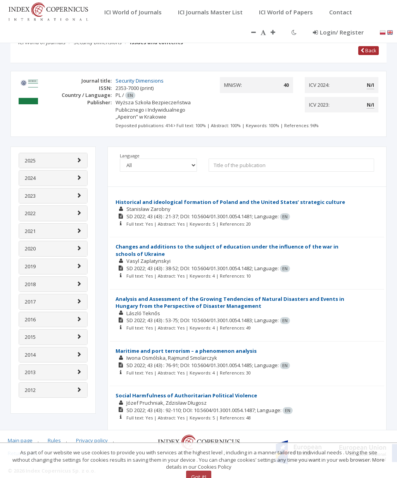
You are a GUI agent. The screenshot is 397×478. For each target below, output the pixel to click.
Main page (20, 440)
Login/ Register (338, 32)
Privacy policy (92, 440)
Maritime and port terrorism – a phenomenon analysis (186, 350)
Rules (54, 440)
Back (368, 50)
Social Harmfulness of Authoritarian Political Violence (186, 395)
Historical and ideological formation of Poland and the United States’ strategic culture (230, 201)
